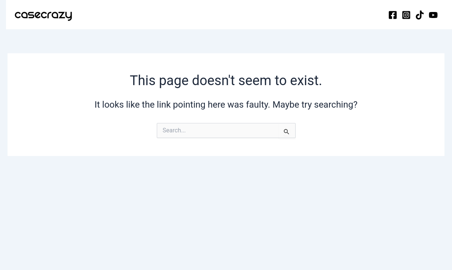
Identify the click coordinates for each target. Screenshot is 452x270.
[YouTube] (433, 15)
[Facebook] (392, 15)
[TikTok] (419, 15)
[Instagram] (406, 15)
